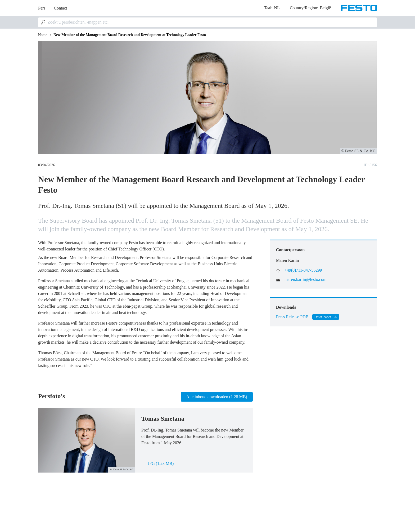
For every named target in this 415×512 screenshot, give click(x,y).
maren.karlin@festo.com (306, 279)
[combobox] (207, 22)
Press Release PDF (292, 317)
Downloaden (323, 317)
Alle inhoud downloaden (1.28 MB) (216, 396)
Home (42, 35)
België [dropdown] (325, 8)
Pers (42, 8)
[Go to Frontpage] (359, 8)
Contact (60, 8)
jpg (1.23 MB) (161, 463)
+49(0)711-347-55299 (303, 270)
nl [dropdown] (277, 8)
